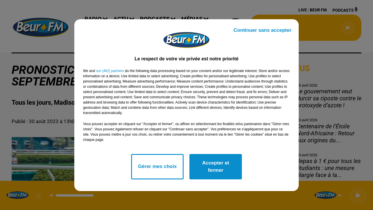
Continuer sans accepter (262, 30)
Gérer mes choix (157, 166)
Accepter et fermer (215, 166)
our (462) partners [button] (110, 71)
